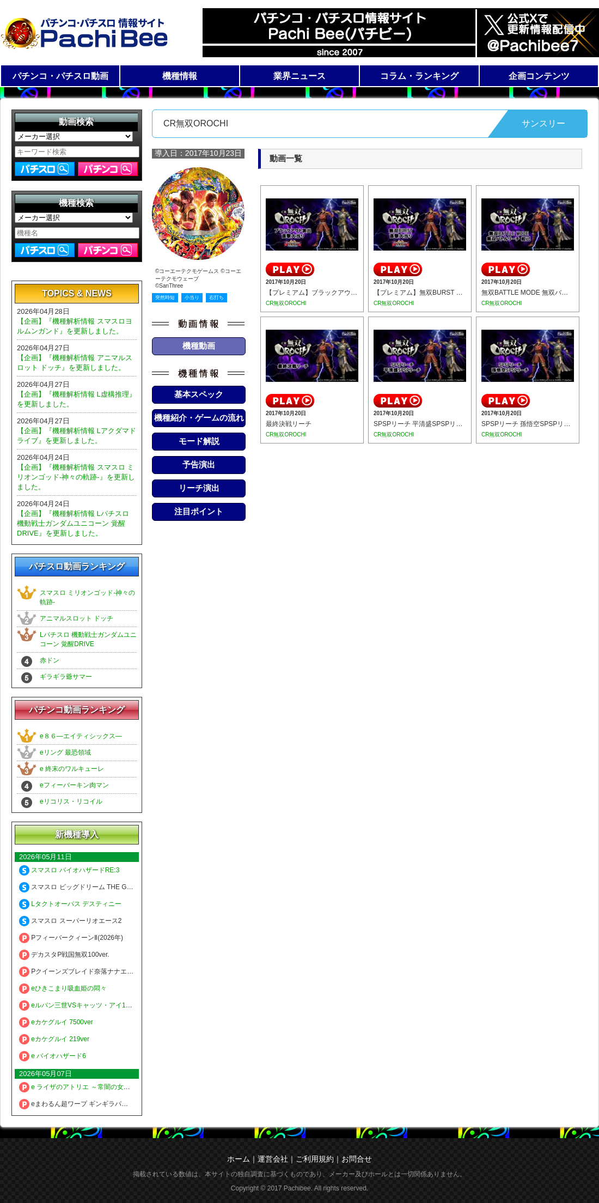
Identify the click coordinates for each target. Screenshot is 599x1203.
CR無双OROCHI (286, 303)
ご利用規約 (315, 1159)
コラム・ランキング (419, 76)
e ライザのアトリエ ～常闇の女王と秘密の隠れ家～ (100, 1087)
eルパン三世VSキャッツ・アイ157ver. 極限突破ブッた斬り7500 (118, 1005)
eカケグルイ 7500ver (56, 1022)
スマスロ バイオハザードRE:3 (69, 870)
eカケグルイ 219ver (54, 1039)
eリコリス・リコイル (71, 801)
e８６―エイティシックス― (81, 736)
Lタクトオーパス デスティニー (70, 904)
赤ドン (49, 660)
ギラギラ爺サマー (66, 677)
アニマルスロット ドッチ (76, 618)
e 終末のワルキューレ (72, 769)
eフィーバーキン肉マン (74, 785)
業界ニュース (299, 76)
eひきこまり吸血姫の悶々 (63, 988)
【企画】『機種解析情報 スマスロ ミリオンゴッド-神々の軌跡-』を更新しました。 (76, 477)
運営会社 (273, 1159)
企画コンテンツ (539, 76)
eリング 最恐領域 (65, 752)
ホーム (238, 1159)
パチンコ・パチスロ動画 (60, 76)
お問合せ (356, 1159)
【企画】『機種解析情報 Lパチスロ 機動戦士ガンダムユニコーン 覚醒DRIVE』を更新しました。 (73, 523)
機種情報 (179, 76)
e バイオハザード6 (52, 1056)
